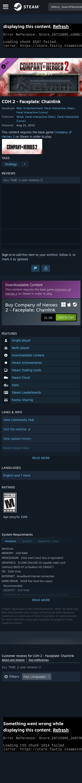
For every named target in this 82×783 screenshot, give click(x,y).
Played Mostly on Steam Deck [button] (47, 692)
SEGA (20, 119)
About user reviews (13, 662)
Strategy (11, 167)
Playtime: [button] (11, 692)
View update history (17, 441)
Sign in (7, 257)
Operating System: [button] (17, 699)
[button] (41, 182)
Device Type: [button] (13, 705)
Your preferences (38, 662)
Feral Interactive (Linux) (32, 115)
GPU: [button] (58, 699)
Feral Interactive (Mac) (59, 111)
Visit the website (17, 432)
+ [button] (25, 167)
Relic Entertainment (29, 111)
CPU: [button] (42, 699)
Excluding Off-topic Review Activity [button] (29, 686)
